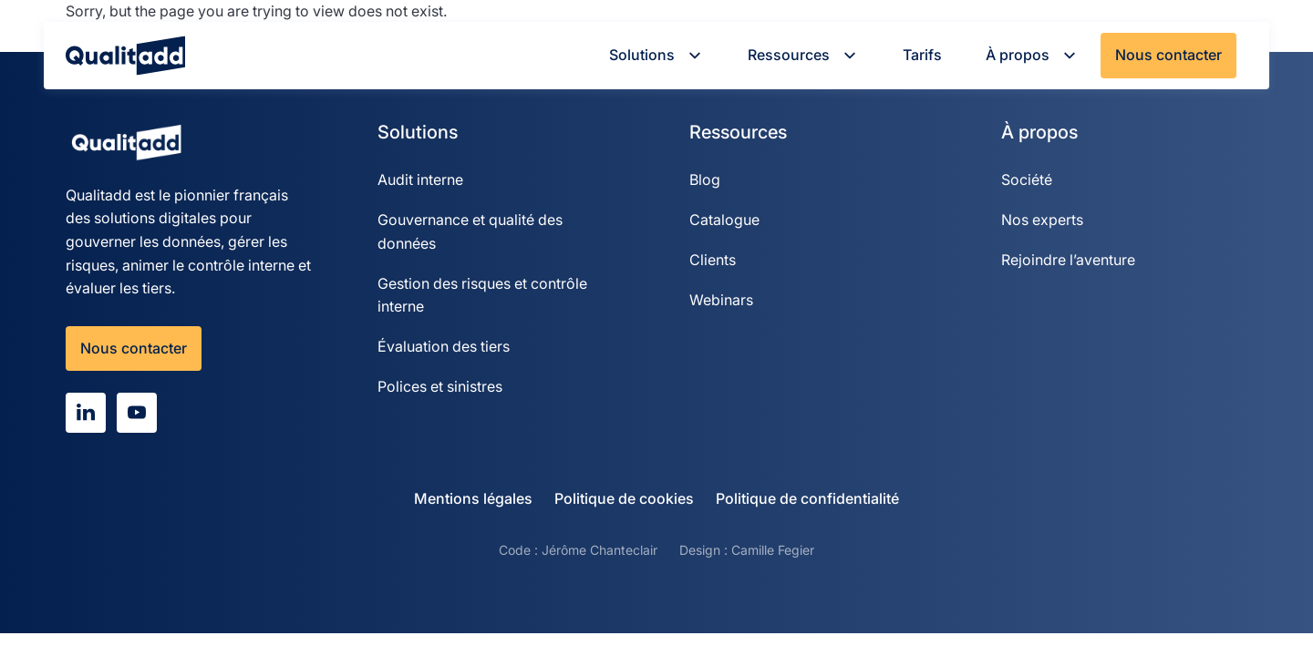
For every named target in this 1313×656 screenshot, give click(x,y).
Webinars (721, 300)
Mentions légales (473, 498)
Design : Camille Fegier (746, 550)
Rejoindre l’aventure (1068, 260)
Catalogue (724, 219)
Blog (704, 179)
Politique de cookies (624, 498)
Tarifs (922, 55)
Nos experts (1042, 219)
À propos (1032, 55)
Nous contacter (1168, 55)
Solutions (656, 55)
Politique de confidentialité (807, 498)
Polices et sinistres (439, 386)
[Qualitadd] (125, 56)
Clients (712, 260)
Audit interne (420, 179)
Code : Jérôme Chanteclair (578, 550)
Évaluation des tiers (443, 346)
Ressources (803, 55)
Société (1026, 179)
